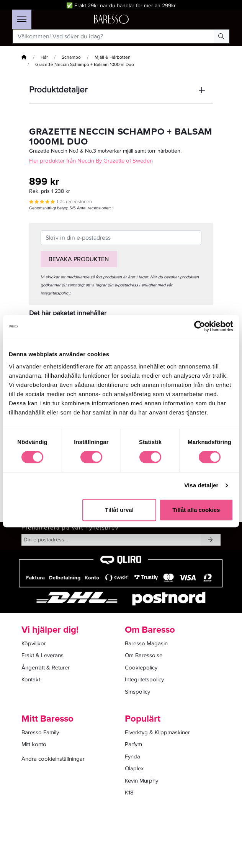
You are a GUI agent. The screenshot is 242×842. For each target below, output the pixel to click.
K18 (129, 792)
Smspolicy (137, 691)
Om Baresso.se (143, 655)
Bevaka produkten (79, 259)
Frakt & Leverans (42, 655)
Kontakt (30, 679)
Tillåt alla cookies (196, 510)
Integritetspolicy (144, 679)
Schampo (71, 57)
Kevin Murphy (141, 780)
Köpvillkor (33, 643)
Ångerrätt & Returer (45, 667)
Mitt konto (33, 744)
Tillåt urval (119, 510)
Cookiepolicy (141, 667)
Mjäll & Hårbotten (113, 57)
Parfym (133, 744)
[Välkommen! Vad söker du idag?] (113, 36)
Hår (44, 57)
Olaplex (134, 768)
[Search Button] (221, 36)
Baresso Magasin (146, 643)
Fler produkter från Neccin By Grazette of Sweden (91, 160)
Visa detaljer (201, 485)
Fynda (132, 756)
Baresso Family (40, 732)
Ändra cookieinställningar (53, 758)
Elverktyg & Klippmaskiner (157, 732)
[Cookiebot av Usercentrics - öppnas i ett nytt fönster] (199, 326)
